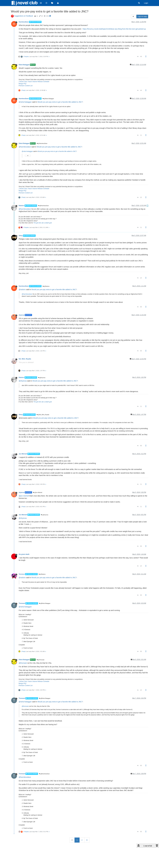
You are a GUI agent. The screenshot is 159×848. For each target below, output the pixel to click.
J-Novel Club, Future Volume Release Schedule (34, 81)
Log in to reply (142, 16)
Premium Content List (25, 86)
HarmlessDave (24, 22)
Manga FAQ (22, 83)
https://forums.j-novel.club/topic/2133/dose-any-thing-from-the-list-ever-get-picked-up (114, 29)
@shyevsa (41, 377)
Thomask (22, 603)
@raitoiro (22, 289)
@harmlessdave (25, 147)
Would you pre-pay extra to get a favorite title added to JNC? (60, 102)
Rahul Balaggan (24, 65)
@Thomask (40, 659)
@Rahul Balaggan (48, 98)
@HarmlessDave (42, 143)
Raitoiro (21, 205)
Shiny (21, 235)
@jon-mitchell (24, 496)
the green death (24, 554)
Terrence (22, 574)
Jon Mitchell (23, 454)
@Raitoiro (46, 286)
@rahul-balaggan (25, 102)
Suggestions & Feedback (23, 16)
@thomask (23, 663)
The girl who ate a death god (42, 223)
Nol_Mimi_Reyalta (25, 359)
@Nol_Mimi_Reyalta (43, 414)
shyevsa (21, 315)
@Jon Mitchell (37, 492)
